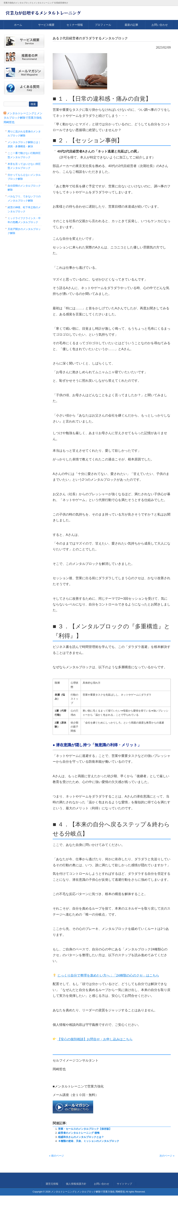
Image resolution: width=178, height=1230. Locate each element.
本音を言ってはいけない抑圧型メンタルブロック (24, 165)
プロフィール (103, 24)
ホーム (18, 24)
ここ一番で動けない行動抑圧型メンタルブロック (24, 155)
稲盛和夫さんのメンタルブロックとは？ (81, 1137)
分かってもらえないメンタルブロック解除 (24, 176)
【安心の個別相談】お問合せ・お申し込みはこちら (95, 1039)
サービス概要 (46, 24)
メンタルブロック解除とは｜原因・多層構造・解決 (24, 144)
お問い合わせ (159, 24)
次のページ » (166, 1155)
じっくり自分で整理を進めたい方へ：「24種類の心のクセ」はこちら (108, 975)
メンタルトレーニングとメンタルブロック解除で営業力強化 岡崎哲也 (23, 118)
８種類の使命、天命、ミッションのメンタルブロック (88, 1141)
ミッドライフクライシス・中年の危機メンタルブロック (24, 220)
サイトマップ (124, 1183)
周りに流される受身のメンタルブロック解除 (24, 133)
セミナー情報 (74, 24)
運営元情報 (52, 1183)
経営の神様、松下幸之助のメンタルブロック (24, 209)
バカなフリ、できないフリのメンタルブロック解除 (24, 198)
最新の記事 (131, 24)
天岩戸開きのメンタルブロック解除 (24, 231)
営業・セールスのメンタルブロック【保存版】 (85, 1128)
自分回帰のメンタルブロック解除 (24, 187)
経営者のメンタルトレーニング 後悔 (79, 1132)
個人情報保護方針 (76, 1183)
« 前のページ (56, 1155)
